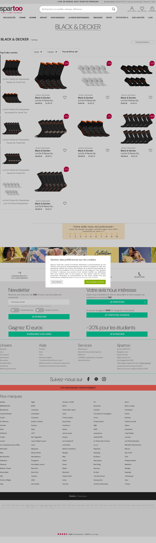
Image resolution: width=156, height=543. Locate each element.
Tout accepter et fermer (95, 282)
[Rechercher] (113, 9)
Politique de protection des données (85, 277)
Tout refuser (56, 282)
